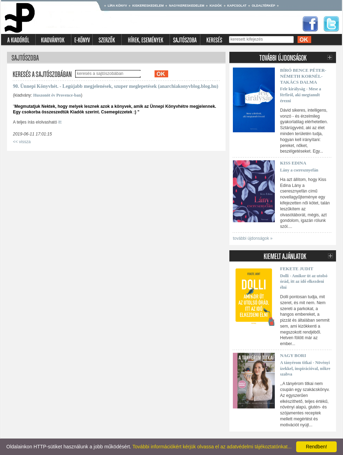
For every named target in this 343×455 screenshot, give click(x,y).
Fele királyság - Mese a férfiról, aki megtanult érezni (300, 94)
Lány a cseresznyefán (299, 170)
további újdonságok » (252, 238)
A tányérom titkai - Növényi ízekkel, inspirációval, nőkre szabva (305, 368)
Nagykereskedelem (186, 5)
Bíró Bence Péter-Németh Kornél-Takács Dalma (303, 76)
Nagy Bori (293, 355)
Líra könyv (117, 5)
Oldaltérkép (263, 5)
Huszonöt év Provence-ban (57, 95)
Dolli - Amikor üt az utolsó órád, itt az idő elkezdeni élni (303, 281)
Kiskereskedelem (148, 5)
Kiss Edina (293, 163)
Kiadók (215, 5)
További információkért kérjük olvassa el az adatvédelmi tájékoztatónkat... (212, 446)
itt (59, 122)
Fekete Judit (296, 268)
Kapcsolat (236, 5)
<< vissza (22, 141)
